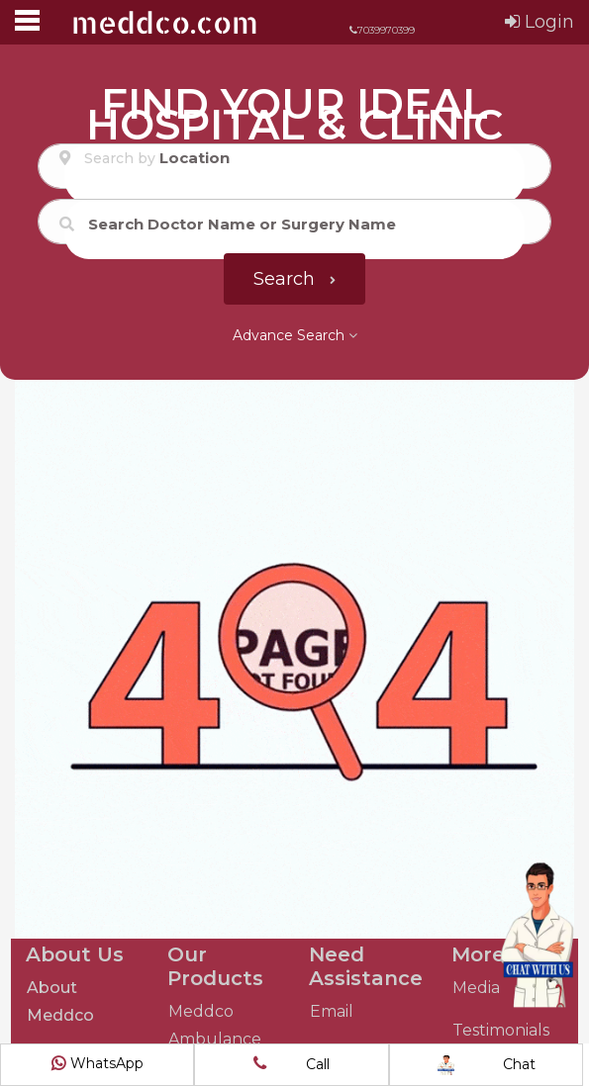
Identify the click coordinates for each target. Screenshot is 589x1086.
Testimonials (500, 1030)
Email (331, 1011)
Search (294, 279)
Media (476, 987)
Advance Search (295, 335)
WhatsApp (97, 1063)
